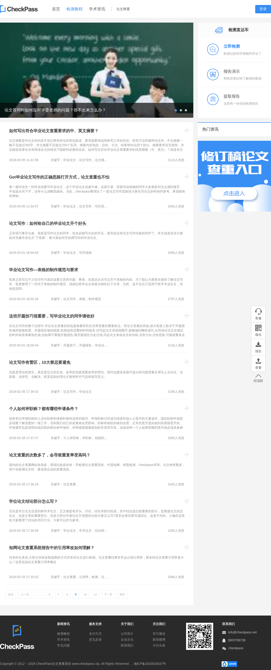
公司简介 (127, 633)
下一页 (108, 594)
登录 (263, 9)
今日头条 (159, 645)
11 (95, 594)
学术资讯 (97, 9)
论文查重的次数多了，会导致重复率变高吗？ (49, 455)
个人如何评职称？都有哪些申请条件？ (43, 409)
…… (39, 594)
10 (85, 594)
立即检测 (232, 46)
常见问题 (63, 645)
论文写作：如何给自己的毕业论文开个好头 (47, 223)
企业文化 (127, 639)
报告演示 (232, 71)
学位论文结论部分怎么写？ (33, 501)
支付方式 (95, 633)
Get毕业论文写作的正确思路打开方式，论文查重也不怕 (59, 177)
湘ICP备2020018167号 (150, 663)
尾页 (122, 594)
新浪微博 (159, 639)
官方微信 (159, 633)
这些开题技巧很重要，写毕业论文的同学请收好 (51, 316)
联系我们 (127, 645)
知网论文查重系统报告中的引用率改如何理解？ (51, 547)
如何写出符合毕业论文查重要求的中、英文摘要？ (53, 131)
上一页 (25, 594)
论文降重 (123, 9)
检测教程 (74, 9)
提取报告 (232, 96)
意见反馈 (95, 639)
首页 (56, 9)
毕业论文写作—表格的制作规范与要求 (43, 270)
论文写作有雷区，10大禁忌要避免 (39, 362)
